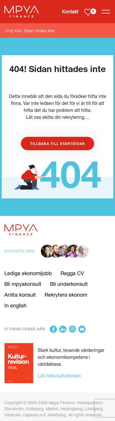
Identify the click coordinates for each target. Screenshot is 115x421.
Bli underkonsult (69, 284)
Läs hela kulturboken (59, 375)
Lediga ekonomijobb (28, 273)
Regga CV (72, 273)
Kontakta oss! (19, 251)
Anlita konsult (20, 294)
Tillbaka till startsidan (57, 143)
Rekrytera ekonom (66, 294)
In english (15, 305)
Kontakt (70, 11)
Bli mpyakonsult (22, 284)
